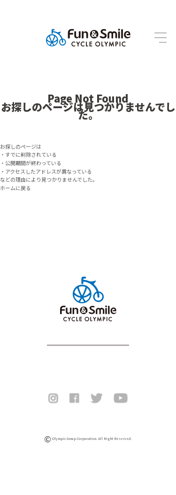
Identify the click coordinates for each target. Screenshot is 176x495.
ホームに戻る (15, 188)
